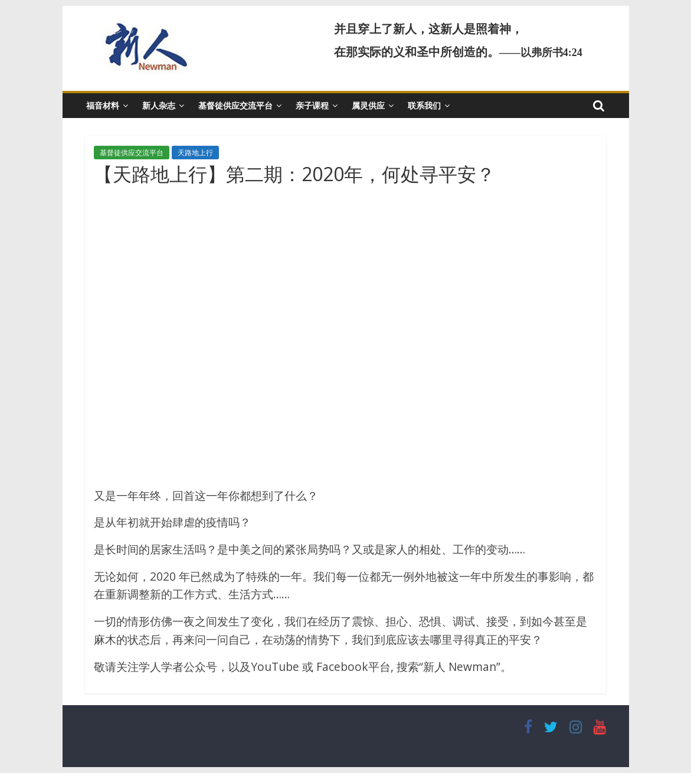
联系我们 (424, 105)
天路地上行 (195, 153)
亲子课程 (312, 105)
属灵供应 (368, 105)
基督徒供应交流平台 (235, 105)
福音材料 (102, 105)
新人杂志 (158, 105)
